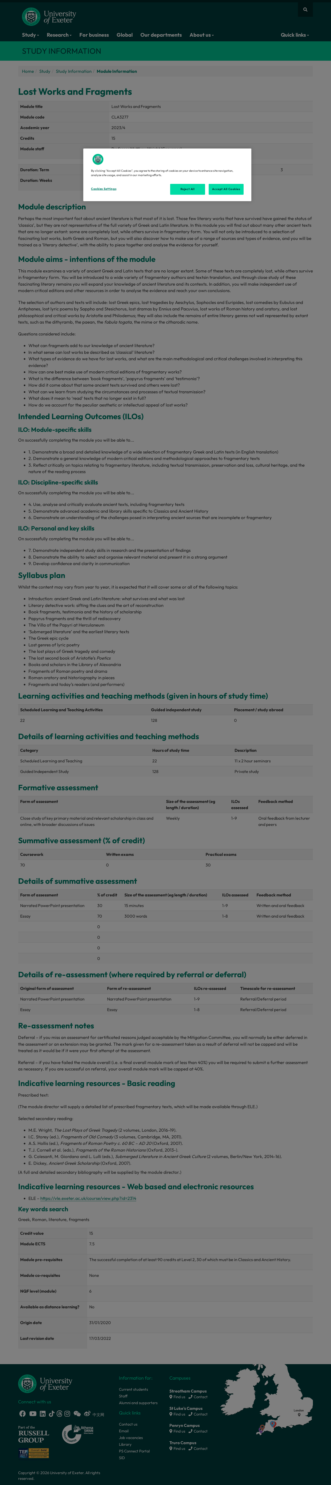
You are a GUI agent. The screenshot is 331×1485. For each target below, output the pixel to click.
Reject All (187, 189)
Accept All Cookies (226, 189)
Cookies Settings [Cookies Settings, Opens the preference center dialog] (103, 189)
